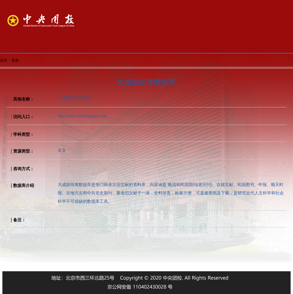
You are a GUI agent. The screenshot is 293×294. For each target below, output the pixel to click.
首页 (3, 60)
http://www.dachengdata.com (82, 116)
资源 (15, 60)
